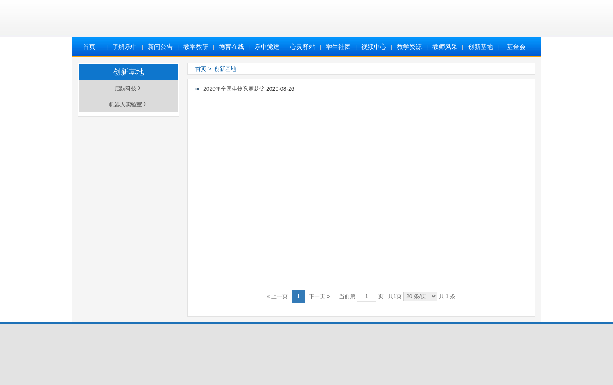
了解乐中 (124, 46)
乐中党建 (267, 46)
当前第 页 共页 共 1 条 (397, 296)
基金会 (516, 46)
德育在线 (231, 46)
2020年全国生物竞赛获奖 (234, 89)
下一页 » (319, 296)
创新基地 (480, 46)
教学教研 (195, 46)
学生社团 (338, 46)
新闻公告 (160, 46)
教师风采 (444, 46)
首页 (89, 46)
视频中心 (373, 46)
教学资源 (409, 46)
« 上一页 (277, 296)
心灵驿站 (302, 46)
